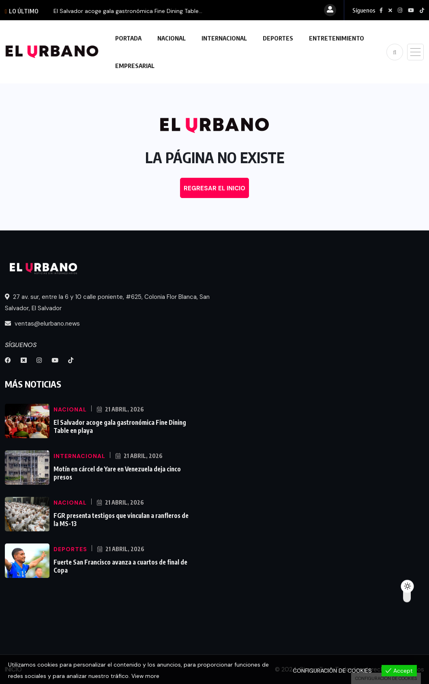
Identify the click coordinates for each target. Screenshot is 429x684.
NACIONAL (171, 38)
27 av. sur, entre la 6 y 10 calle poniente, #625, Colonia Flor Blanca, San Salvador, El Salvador (107, 302)
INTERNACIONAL (224, 38)
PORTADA (128, 38)
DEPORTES (278, 38)
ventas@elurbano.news (42, 324)
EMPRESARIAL (134, 65)
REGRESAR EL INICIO (214, 188)
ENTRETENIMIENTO (336, 38)
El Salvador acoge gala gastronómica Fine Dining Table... (128, 11)
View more (145, 676)
